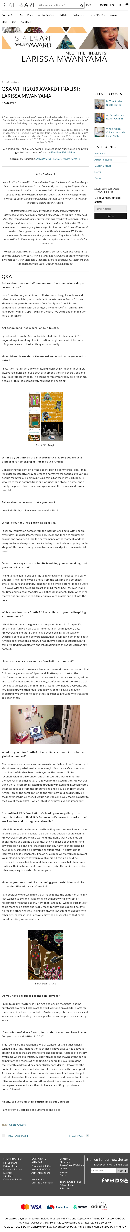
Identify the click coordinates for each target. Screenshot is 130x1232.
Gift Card (8, 1176)
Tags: (4, 1124)
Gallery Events (102, 165)
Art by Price (26, 15)
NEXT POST (79, 1135)
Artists (63, 15)
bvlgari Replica (97, 15)
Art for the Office (40, 1169)
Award (114, 15)
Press (97, 177)
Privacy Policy (67, 1185)
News (97, 171)
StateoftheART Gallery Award (72, 1167)
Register (115, 5)
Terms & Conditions (70, 1181)
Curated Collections (42, 1182)
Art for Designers (40, 1172)
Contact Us (66, 1158)
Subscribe (65, 1188)
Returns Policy (11, 1166)
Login (103, 5)
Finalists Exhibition (63, 152)
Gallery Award (17, 1124)
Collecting (78, 15)
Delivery (7, 1172)
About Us (65, 1162)
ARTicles (99, 153)
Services (64, 1172)
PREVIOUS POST (15, 1135)
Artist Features (11, 82)
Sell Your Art (10, 1162)
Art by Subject (46, 15)
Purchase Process (12, 1169)
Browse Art (8, 15)
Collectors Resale (12, 1179)
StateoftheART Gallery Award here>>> (58, 158)
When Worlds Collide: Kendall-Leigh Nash (115, 132)
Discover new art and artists (111, 1164)
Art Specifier (38, 1179)
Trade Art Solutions (41, 1166)
